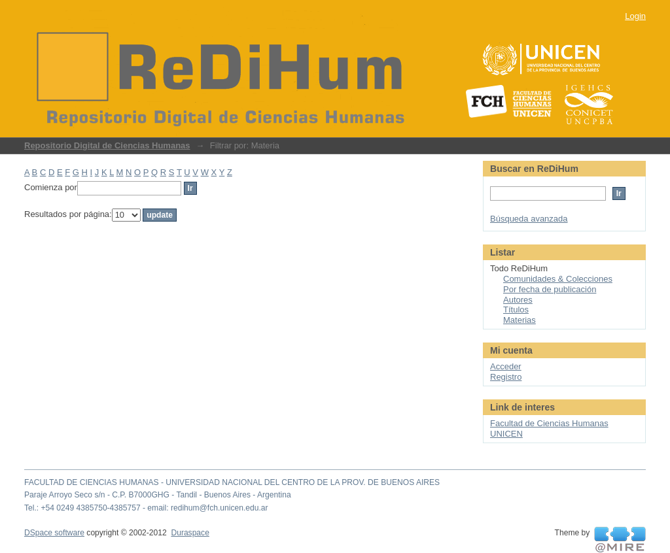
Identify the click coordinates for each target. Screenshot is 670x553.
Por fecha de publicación (549, 289)
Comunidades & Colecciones (557, 279)
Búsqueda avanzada (529, 219)
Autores (518, 300)
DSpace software (54, 532)
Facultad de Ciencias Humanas (549, 423)
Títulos (516, 309)
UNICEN (506, 434)
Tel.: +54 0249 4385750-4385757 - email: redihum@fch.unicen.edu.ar (146, 507)
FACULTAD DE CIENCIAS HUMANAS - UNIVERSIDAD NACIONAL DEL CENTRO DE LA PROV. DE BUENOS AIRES (232, 482)
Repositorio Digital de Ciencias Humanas (107, 145)
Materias (519, 320)
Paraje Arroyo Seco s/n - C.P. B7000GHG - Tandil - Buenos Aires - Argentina (157, 494)
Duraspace (190, 532)
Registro (505, 377)
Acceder (505, 366)
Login (635, 16)
